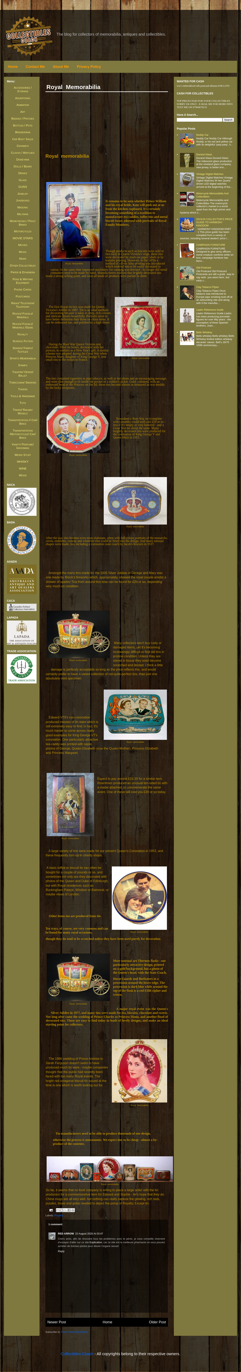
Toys (23, 402)
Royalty (59, 1215)
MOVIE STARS (23, 238)
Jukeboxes (22, 200)
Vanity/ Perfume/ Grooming (23, 446)
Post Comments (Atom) (74, 1331)
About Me (61, 67)
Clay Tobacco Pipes (207, 287)
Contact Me (35, 67)
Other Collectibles (23, 265)
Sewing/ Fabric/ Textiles (23, 349)
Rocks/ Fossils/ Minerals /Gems (22, 325)
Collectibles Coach (77, 1354)
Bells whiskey (204, 332)
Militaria (22, 214)
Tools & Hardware (22, 396)
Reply (61, 1251)
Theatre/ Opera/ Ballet (22, 373)
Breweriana (22, 132)
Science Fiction (23, 341)
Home (13, 67)
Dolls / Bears (23, 166)
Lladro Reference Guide (209, 309)
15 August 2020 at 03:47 (89, 1233)
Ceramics (23, 145)
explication (96, 1242)
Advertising (22, 98)
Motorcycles (22, 231)
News (22, 258)
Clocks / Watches (23, 152)
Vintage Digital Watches (209, 174)
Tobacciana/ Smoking (22, 382)
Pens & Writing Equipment (23, 280)
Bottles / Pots (22, 125)
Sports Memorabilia (23, 358)
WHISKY (22, 461)
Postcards (23, 296)
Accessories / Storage (23, 89)
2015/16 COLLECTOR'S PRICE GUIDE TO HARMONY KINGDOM (214, 222)
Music (23, 251)
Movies (22, 245)
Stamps (22, 365)
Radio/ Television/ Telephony (22, 304)
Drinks (22, 173)
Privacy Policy (89, 67)
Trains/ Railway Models (23, 411)
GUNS (22, 186)
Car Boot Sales (22, 139)
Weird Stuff (23, 454)
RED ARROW (66, 1233)
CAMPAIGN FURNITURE (210, 244)
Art (22, 111)
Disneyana (22, 159)
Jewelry (22, 193)
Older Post (157, 1322)
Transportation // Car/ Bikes (22, 421)
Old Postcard (203, 267)
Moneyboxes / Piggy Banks (23, 222)
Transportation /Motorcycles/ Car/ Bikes (23, 434)
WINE (22, 468)
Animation (23, 104)
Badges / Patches (22, 118)
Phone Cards (22, 289)
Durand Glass (204, 154)
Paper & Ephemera (23, 272)
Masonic (22, 207)
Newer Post (56, 1322)
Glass (23, 180)
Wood (22, 475)
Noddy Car (202, 134)
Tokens (22, 389)
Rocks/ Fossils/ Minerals (22, 315)
